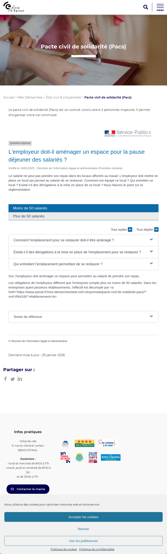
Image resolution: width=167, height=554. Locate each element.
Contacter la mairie (28, 489)
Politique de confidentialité (96, 549)
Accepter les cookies (83, 517)
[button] (83, 240)
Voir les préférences (83, 541)
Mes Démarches (30, 97)
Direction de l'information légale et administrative (39, 341)
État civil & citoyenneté (63, 97)
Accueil (8, 97)
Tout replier (121, 229)
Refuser (83, 529)
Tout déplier (147, 229)
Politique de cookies (64, 549)
